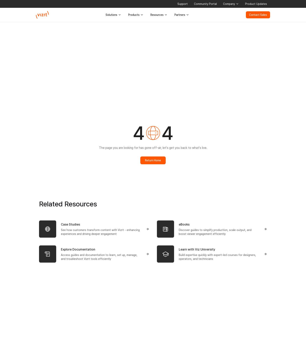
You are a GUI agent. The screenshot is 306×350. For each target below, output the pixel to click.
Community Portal (205, 3)
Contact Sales (258, 14)
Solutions (113, 14)
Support (182, 3)
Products (135, 14)
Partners (181, 14)
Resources (158, 14)
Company (231, 3)
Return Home (153, 160)
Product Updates (256, 3)
